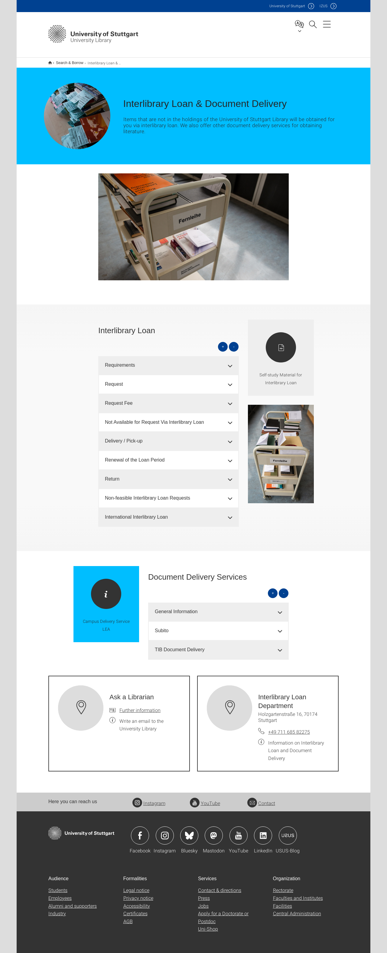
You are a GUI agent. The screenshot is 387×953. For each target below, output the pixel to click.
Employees (60, 894)
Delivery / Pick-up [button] (123, 436)
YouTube (205, 799)
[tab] (168, 361)
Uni (287, 6)
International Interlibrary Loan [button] (136, 513)
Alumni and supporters (72, 902)
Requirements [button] (120, 361)
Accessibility (136, 902)
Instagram (148, 799)
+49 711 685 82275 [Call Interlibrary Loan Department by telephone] (289, 728)
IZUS (323, 6)
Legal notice (136, 886)
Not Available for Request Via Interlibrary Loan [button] (154, 418)
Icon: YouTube (238, 832)
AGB (128, 917)
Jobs (203, 902)
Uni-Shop (208, 925)
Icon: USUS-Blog (288, 832)
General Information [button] (176, 607)
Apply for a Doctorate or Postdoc (223, 913)
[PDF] (281, 354)
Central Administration (297, 909)
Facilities (282, 902)
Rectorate (283, 886)
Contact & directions (219, 886)
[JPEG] (193, 222)
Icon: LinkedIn (263, 832)
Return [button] (112, 475)
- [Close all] (233, 342)
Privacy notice (138, 894)
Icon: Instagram (165, 832)
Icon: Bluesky (189, 832)
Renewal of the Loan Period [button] (134, 456)
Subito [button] (161, 626)
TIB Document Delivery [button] (180, 645)
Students (57, 886)
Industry (57, 909)
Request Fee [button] (119, 399)
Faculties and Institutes (298, 894)
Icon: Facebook (140, 832)
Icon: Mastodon (214, 832)
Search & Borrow (66, 61)
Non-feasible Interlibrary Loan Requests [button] (147, 494)
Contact (261, 799)
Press (204, 894)
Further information (140, 706)
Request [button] (114, 380)
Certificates (135, 909)
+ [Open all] (223, 342)
